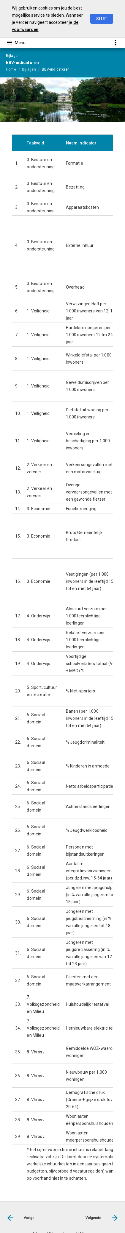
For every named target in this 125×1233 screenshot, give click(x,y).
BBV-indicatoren (56, 69)
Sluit (101, 18)
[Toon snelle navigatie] (115, 42)
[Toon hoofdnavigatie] (15, 42)
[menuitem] (14, 69)
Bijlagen (29, 69)
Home (11, 69)
